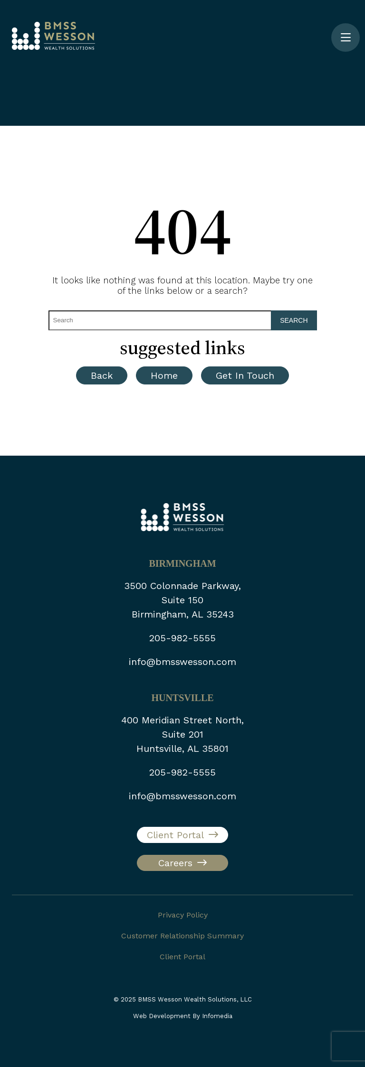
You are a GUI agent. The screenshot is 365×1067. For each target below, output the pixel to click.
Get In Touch (245, 375)
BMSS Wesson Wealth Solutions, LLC (195, 999)
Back (102, 375)
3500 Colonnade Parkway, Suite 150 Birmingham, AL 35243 (182, 600)
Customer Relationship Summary (182, 935)
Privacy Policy (183, 914)
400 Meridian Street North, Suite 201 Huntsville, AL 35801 (182, 734)
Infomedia (217, 1016)
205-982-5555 (182, 638)
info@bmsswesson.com (182, 661)
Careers (175, 863)
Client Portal (175, 835)
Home (164, 375)
